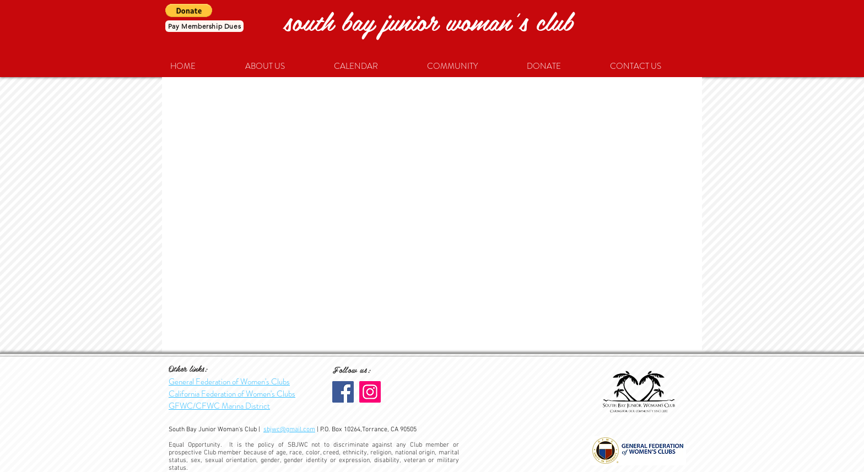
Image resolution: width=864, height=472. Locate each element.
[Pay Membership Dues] (204, 26)
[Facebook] (343, 392)
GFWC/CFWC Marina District (219, 406)
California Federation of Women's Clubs (232, 394)
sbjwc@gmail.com (289, 429)
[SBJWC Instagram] (370, 392)
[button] (188, 10)
